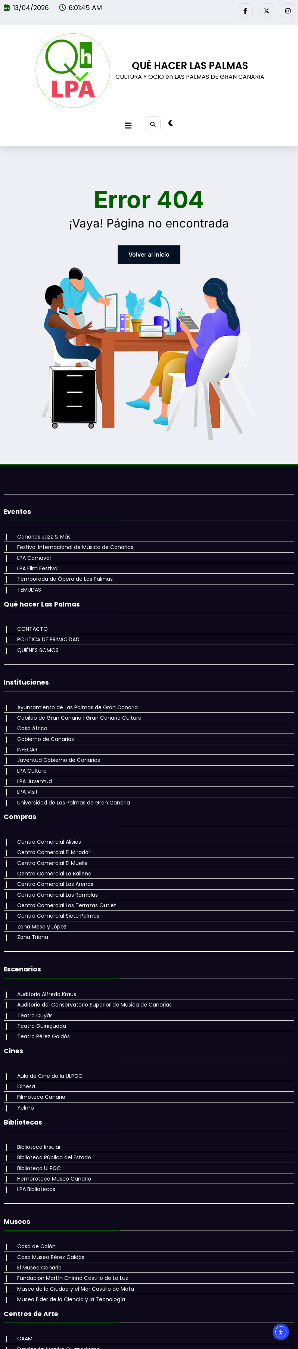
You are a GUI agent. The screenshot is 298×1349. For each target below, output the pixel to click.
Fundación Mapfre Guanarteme (55, 1304)
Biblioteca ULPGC (36, 1131)
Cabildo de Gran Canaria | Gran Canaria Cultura (76, 704)
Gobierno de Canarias (42, 724)
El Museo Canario (36, 1226)
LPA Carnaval (30, 551)
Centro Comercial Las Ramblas (54, 870)
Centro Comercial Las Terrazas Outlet (63, 880)
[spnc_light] (170, 121)
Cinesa (23, 1053)
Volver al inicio (149, 250)
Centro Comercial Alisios (46, 821)
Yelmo (22, 1073)
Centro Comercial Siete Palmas (55, 890)
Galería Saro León (36, 1314)
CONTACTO (29, 619)
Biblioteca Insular (36, 1111)
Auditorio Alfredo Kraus (43, 966)
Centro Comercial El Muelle (49, 841)
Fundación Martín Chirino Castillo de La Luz (69, 1236)
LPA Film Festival (34, 561)
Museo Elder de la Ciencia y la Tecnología (68, 1255)
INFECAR (24, 734)
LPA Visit (24, 773)
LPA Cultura (28, 753)
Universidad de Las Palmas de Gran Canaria (70, 783)
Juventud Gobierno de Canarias (55, 744)
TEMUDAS (26, 580)
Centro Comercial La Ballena (51, 851)
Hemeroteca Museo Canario (51, 1141)
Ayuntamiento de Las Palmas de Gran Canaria (74, 695)
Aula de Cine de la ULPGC (46, 1043)
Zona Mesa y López (38, 899)
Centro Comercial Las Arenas (52, 861)
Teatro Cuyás (31, 985)
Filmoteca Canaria (38, 1063)
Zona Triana (29, 910)
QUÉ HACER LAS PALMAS (190, 64)
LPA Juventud (31, 763)
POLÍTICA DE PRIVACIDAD (45, 629)
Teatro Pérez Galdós (40, 1005)
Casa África (29, 714)
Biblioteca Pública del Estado (51, 1121)
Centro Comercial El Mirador (50, 831)
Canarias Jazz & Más (40, 532)
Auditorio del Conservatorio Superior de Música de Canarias (91, 976)
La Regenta (28, 1323)
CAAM (21, 1294)
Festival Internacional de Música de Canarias (72, 541)
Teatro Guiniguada (38, 995)
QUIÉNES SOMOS (34, 638)
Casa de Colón (33, 1206)
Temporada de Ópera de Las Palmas (61, 571)
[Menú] (129, 122)
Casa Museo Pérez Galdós (47, 1217)
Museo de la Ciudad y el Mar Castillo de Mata (72, 1246)
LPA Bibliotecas (33, 1150)
